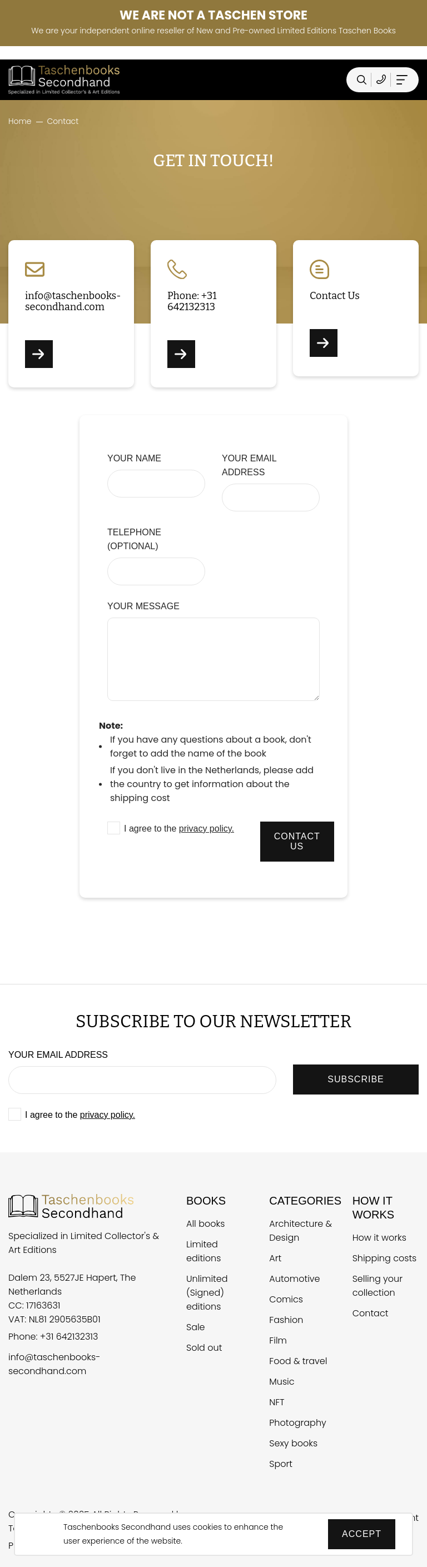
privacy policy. (206, 828)
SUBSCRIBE (355, 1079)
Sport (280, 1463)
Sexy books (293, 1443)
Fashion (286, 1320)
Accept (361, 1534)
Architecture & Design (300, 1230)
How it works (379, 1237)
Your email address (249, 465)
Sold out (204, 1347)
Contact (370, 1313)
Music (281, 1381)
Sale (195, 1327)
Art (275, 1258)
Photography (297, 1422)
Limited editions (203, 1251)
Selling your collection (377, 1285)
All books (205, 1223)
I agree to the (179, 828)
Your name (134, 458)
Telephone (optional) (134, 539)
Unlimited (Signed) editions (207, 1292)
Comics (286, 1299)
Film (278, 1340)
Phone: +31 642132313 (53, 1336)
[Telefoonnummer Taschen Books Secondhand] (381, 80)
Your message (143, 606)
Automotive (294, 1278)
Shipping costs (384, 1258)
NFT (276, 1402)
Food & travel (298, 1361)
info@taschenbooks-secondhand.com (54, 1364)
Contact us (297, 841)
